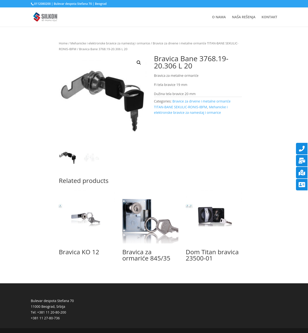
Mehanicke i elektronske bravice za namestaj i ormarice (110, 43)
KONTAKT (269, 17)
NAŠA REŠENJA (244, 17)
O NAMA (219, 17)
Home (63, 43)
